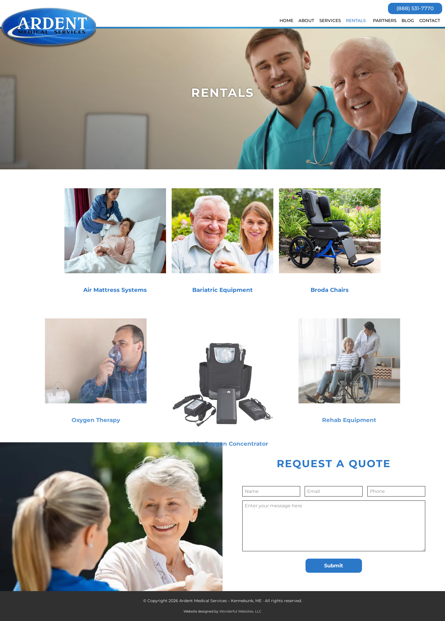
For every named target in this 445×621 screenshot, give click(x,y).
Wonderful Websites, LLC (240, 611)
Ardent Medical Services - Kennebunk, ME (49, 27)
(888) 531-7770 (415, 8)
